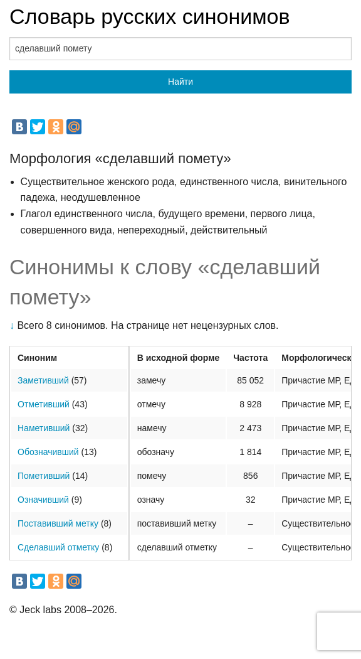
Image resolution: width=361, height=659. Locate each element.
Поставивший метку (58, 523)
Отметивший (44, 404)
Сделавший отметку (58, 547)
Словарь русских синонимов (149, 16)
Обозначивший (48, 452)
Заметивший (43, 380)
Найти (180, 82)
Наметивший (44, 428)
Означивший (43, 500)
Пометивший (44, 476)
